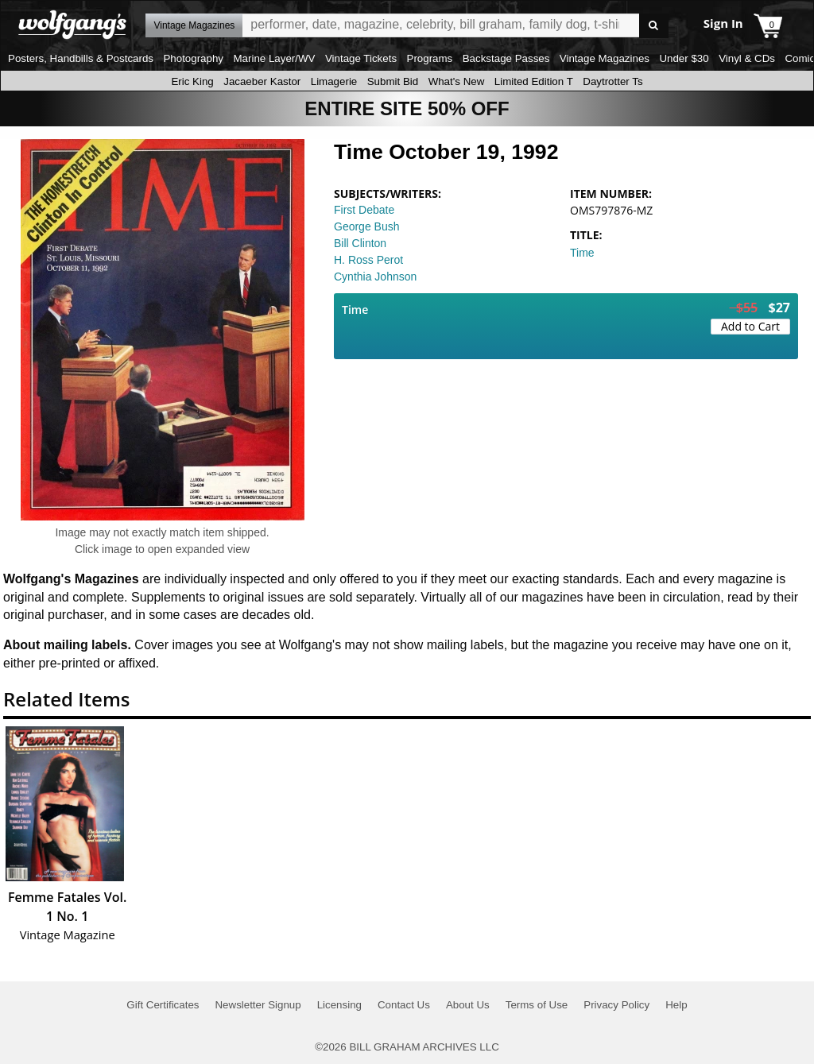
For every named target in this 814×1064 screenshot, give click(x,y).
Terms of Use (537, 1005)
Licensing (339, 1005)
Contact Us (404, 1005)
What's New (456, 81)
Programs (430, 58)
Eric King (192, 81)
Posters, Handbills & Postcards (80, 58)
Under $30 (683, 58)
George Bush (367, 226)
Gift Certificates (162, 1005)
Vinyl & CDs (747, 58)
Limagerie (334, 81)
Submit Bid (392, 81)
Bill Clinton (360, 243)
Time (582, 252)
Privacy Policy (616, 1005)
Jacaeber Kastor (261, 81)
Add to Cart (750, 326)
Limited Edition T (533, 81)
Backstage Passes (506, 58)
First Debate (364, 209)
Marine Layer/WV (274, 58)
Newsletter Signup (257, 1005)
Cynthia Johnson (375, 276)
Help (676, 1005)
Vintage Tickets (361, 58)
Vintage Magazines (604, 58)
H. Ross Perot (368, 259)
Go (654, 26)
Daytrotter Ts (612, 81)
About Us (468, 1005)
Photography (193, 58)
